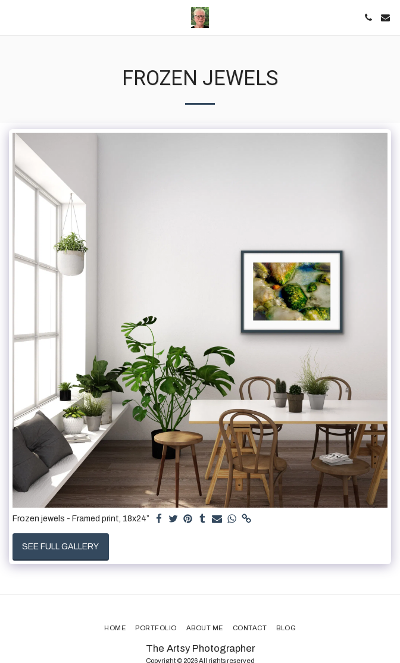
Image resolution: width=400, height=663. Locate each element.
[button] (13, 17)
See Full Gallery (60, 546)
